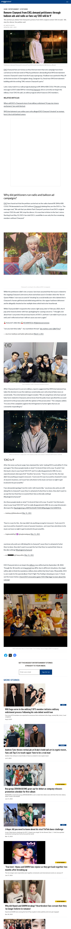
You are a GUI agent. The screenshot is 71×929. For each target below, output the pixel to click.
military (32, 565)
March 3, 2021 (39, 334)
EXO (5, 70)
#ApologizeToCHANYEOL (51, 508)
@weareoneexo (43, 323)
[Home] (6, 1)
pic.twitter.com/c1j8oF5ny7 (50, 329)
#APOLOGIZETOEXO (34, 508)
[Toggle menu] (68, 2)
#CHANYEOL (28, 323)
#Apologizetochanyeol (24, 550)
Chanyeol (36, 90)
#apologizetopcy (20, 508)
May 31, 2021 (27, 513)
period (28, 568)
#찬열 (36, 323)
